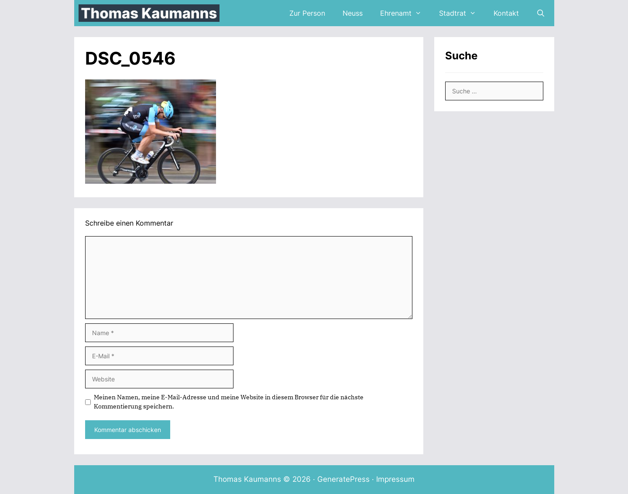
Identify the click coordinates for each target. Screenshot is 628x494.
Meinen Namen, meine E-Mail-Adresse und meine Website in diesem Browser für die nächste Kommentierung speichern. (229, 401)
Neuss (353, 13)
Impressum (395, 479)
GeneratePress (343, 479)
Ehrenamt (405, 13)
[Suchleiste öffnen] (541, 13)
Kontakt (506, 13)
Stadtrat (462, 13)
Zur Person (307, 13)
